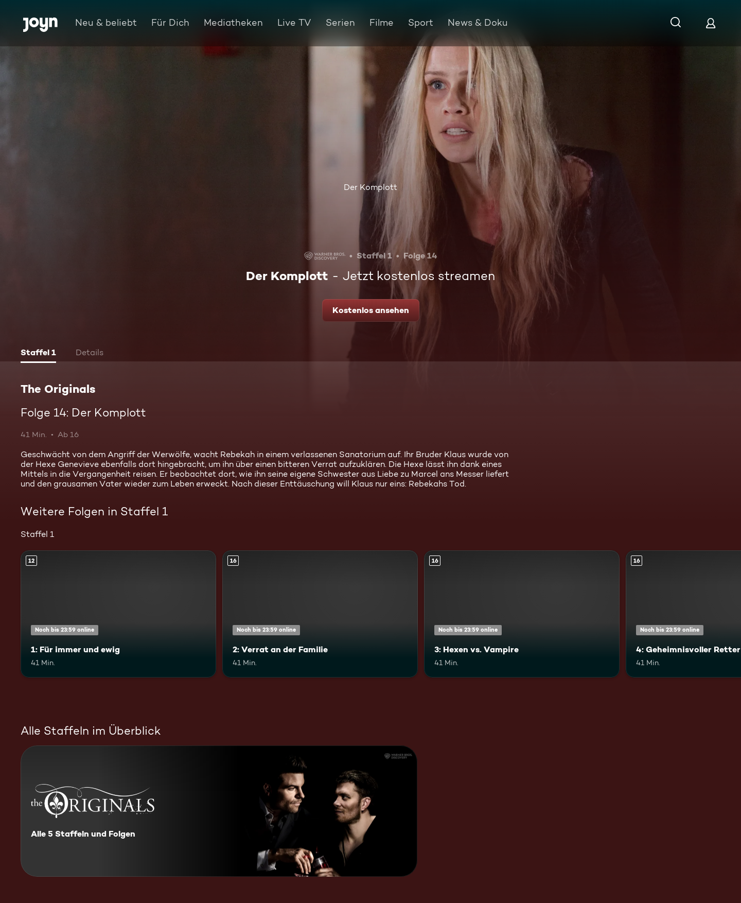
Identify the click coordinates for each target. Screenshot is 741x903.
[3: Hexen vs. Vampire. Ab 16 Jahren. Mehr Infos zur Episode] (522, 614)
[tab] (38, 353)
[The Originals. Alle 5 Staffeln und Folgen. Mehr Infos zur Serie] (219, 811)
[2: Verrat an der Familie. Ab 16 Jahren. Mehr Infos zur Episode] (320, 614)
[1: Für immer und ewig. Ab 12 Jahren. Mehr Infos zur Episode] (118, 614)
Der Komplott (370, 187)
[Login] (710, 23)
